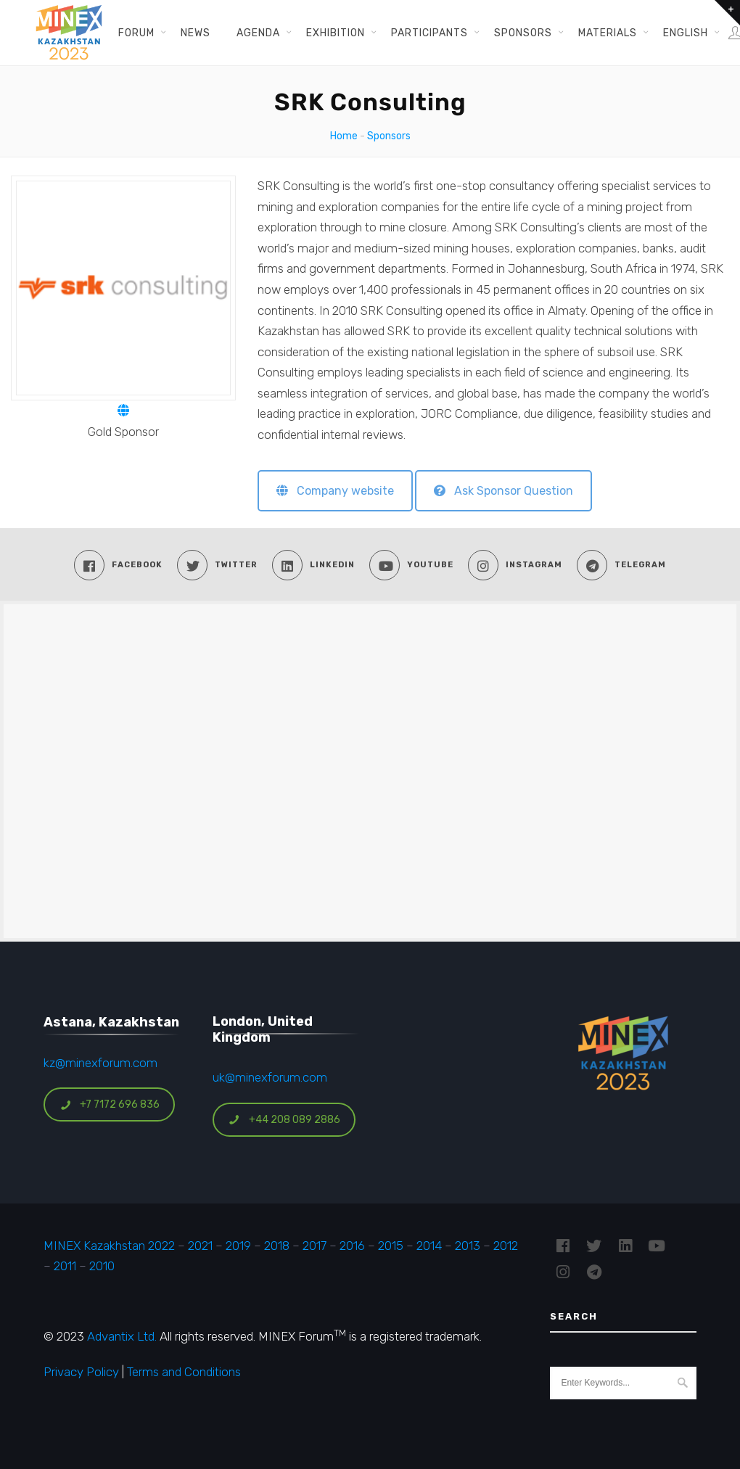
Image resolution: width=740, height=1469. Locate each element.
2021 (200, 1245)
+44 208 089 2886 (284, 1120)
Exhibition (335, 32)
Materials (607, 32)
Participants (429, 32)
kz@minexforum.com (100, 1063)
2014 (429, 1245)
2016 (352, 1245)
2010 (102, 1266)
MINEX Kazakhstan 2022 (109, 1245)
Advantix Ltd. (122, 1336)
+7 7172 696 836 (109, 1104)
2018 (276, 1245)
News (195, 32)
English (685, 32)
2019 (237, 1245)
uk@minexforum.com (270, 1077)
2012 (505, 1245)
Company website (335, 491)
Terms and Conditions (184, 1372)
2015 (390, 1245)
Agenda (258, 32)
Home (344, 136)
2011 (65, 1266)
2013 (467, 1245)
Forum (136, 32)
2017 (314, 1245)
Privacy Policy (81, 1372)
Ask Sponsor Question (503, 491)
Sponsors (523, 32)
